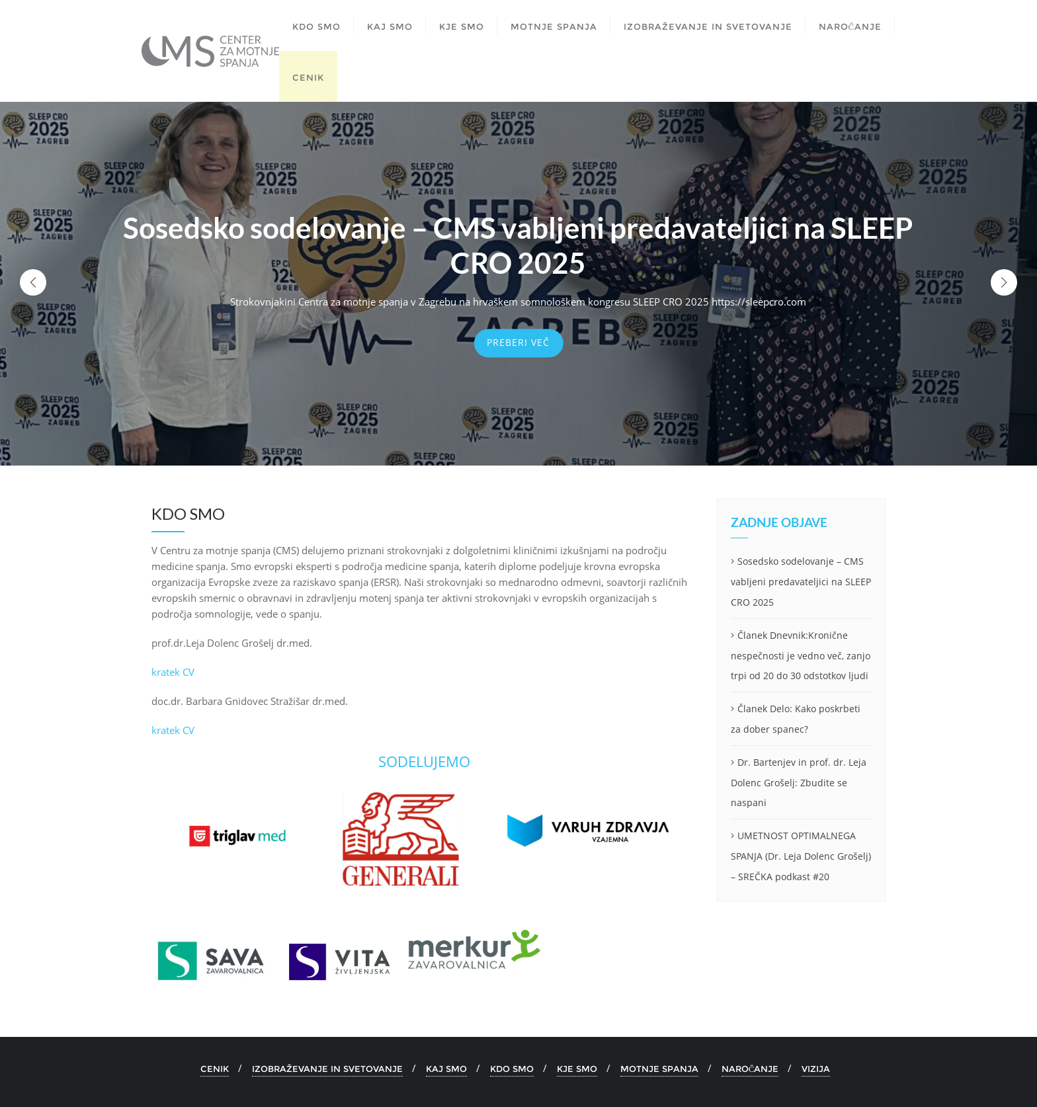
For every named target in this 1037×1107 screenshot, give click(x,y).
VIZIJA (816, 1068)
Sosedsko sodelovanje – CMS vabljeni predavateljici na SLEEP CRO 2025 (801, 581)
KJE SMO (577, 1068)
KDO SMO (512, 1068)
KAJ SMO (446, 1068)
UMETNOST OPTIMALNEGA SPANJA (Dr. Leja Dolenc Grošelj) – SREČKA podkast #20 (801, 856)
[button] (1004, 282)
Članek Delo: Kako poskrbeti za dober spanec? (795, 718)
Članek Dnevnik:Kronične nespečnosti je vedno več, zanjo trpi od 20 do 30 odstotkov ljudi (800, 655)
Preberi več (518, 342)
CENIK (214, 1068)
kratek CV (172, 671)
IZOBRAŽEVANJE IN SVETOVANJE (327, 1068)
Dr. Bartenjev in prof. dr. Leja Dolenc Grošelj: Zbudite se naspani (798, 782)
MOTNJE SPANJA (659, 1068)
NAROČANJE (750, 1068)
